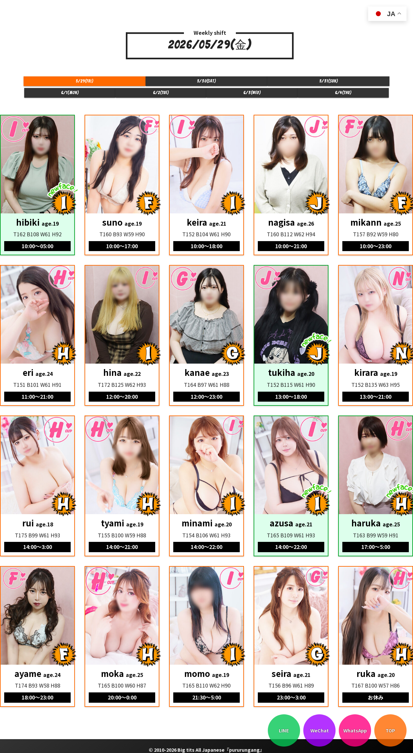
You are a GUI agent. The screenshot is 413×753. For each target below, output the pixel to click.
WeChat (319, 730)
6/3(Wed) (312, 83)
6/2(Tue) (259, 83)
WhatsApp (355, 730)
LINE (284, 730)
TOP (390, 730)
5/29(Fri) (48, 83)
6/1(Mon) (206, 83)
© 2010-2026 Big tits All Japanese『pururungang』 (206, 742)
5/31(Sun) (153, 83)
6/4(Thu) (365, 83)
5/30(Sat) (100, 83)
